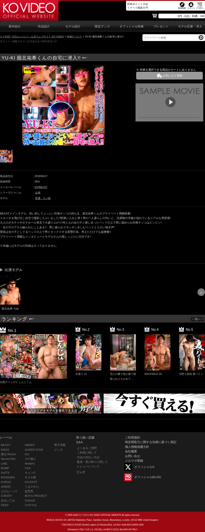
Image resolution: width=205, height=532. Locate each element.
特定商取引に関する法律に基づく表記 (150, 442)
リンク (80, 472)
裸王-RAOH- (9, 454)
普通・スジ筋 (43, 198)
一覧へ (197, 319)
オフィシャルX (144, 467)
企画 (37, 192)
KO (36, 187)
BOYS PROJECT (36, 495)
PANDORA (8, 477)
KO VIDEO (84, 515)
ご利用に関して (87, 452)
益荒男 (29, 491)
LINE (4, 463)
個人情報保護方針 (137, 447)
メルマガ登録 (134, 460)
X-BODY (6, 495)
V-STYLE (31, 505)
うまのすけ (32, 486)
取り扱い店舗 (85, 437)
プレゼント (161, 26)
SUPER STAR (34, 449)
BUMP (5, 468)
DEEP (5, 505)
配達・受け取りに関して (92, 461)
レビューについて (88, 466)
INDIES (30, 445)
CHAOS (30, 500)
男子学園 (59, 445)
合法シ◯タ (8, 500)
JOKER (6, 486)
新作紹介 (15, 26)
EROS (5, 449)
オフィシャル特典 (132, 26)
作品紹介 (44, 26)
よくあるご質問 (87, 448)
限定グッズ (102, 26)
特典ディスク (74, 36)
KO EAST (31, 482)
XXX (28, 468)
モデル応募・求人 (190, 26)
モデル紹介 (72, 26)
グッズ (58, 449)
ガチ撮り (30, 458)
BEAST (43, 187)
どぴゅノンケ (9, 491)
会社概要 (131, 451)
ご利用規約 (132, 437)
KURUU (6, 482)
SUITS (5, 472)
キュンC (30, 472)
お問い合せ (132, 456)
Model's (30, 463)
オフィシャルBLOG (147, 477)
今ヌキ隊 (30, 477)
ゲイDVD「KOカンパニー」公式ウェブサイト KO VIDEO (32, 36)
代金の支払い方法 (88, 457)
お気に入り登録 (172, 75)
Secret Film (8, 458)
